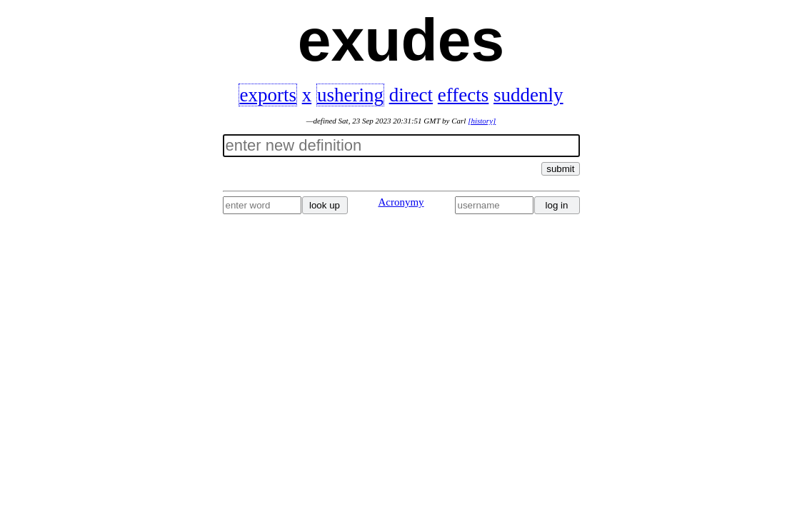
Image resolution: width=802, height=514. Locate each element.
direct (411, 95)
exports (267, 95)
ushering (350, 95)
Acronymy (400, 202)
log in (557, 205)
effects (463, 95)
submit (560, 168)
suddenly (528, 95)
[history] (482, 120)
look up (324, 205)
